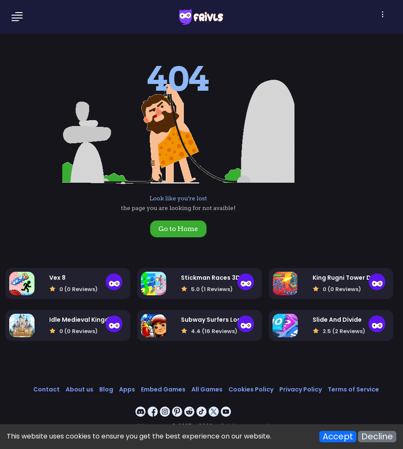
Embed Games (163, 389)
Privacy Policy (300, 389)
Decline (377, 436)
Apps (127, 389)
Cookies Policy (250, 389)
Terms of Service (353, 389)
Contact (46, 389)
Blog (106, 389)
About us (79, 389)
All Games (207, 389)
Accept (338, 436)
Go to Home (178, 229)
